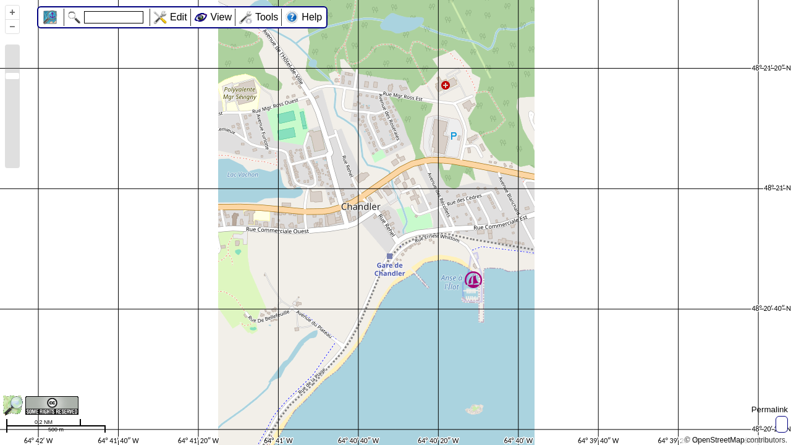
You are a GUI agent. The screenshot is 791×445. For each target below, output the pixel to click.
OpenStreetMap (718, 440)
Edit (178, 17)
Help (312, 17)
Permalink (769, 409)
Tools (266, 17)
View (221, 17)
